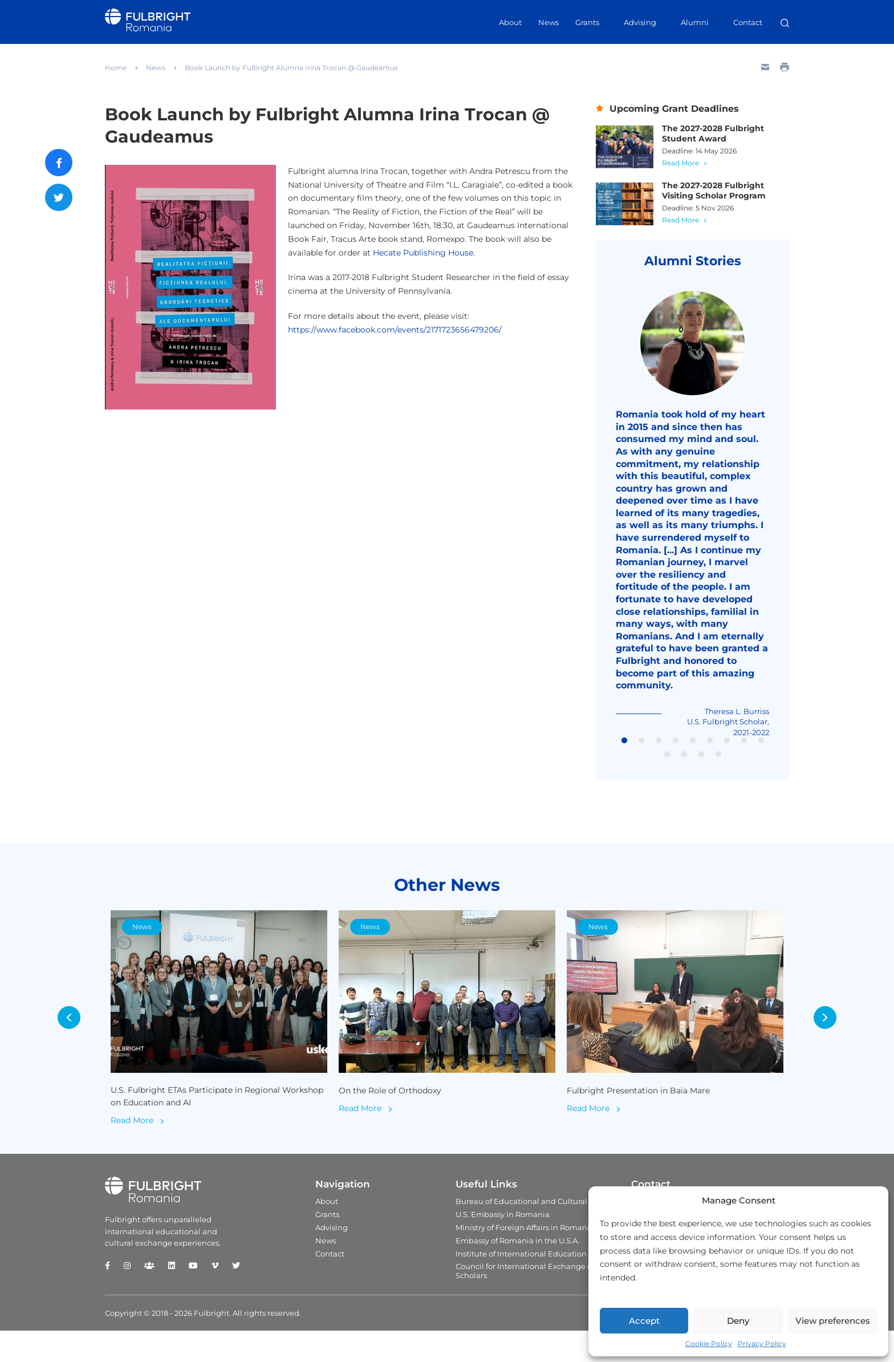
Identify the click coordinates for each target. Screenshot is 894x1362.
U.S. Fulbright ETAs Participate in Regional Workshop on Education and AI (200, 1127)
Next (834, 1038)
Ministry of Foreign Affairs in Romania (525, 1258)
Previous (59, 1038)
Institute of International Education (521, 1285)
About (510, 22)
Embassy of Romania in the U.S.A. (517, 1271)
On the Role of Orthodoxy (393, 1120)
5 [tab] (692, 751)
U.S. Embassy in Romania (503, 1245)
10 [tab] (667, 765)
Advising (640, 22)
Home (116, 67)
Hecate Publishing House (423, 253)
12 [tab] (701, 765)
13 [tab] (718, 765)
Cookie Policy (708, 1343)
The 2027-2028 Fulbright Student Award (721, 134)
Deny (738, 1320)
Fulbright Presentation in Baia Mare (643, 1120)
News (548, 22)
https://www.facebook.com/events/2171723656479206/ (395, 330)
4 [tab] (675, 751)
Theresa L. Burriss (734, 722)
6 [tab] (710, 751)
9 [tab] (761, 751)
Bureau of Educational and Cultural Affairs (534, 1232)
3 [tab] (658, 751)
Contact (747, 22)
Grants (587, 22)
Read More (690, 163)
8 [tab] (744, 751)
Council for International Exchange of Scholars (525, 1302)
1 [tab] (624, 751)
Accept (644, 1320)
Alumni (695, 22)
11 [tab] (684, 765)
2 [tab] (641, 751)
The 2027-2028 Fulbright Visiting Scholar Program (722, 191)
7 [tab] (727, 751)
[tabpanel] (692, 519)
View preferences (832, 1320)
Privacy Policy (762, 1343)
